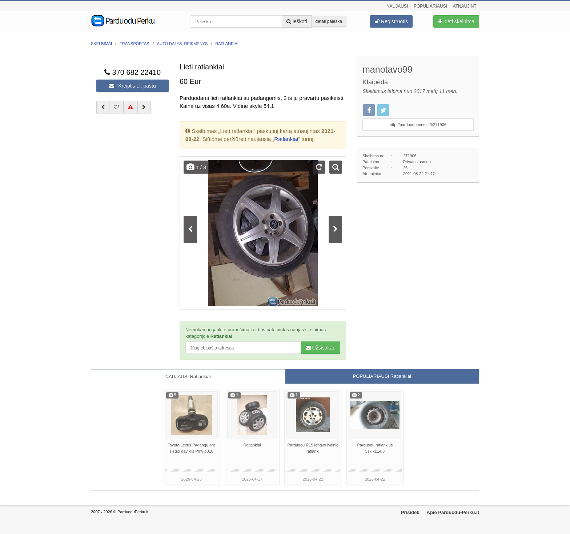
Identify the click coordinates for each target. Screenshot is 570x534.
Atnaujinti (465, 6)
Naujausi (397, 6)
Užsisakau (321, 348)
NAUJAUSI (188, 376)
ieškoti (296, 21)
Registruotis (391, 21)
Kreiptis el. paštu (132, 86)
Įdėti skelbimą (456, 21)
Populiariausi (430, 6)
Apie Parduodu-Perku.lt (453, 512)
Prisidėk (410, 512)
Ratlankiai (286, 139)
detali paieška (329, 21)
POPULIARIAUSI (382, 376)
